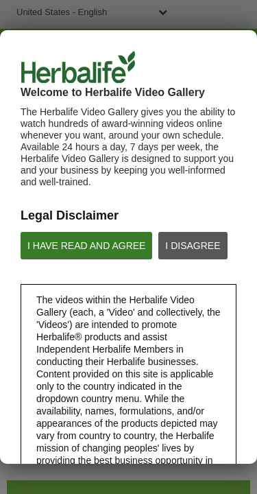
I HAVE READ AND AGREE (86, 245)
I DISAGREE (192, 245)
